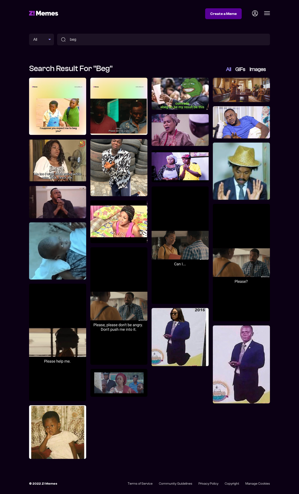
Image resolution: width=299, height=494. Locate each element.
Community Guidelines (175, 483)
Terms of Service (140, 483)
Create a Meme (223, 14)
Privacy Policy (208, 483)
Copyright (232, 483)
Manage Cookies (257, 483)
